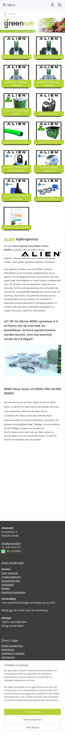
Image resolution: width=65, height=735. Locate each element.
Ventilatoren (8, 657)
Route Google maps (12, 562)
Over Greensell (9, 573)
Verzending (7, 584)
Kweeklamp (7, 649)
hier (11, 610)
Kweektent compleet (13, 653)
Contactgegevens (11, 576)
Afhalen (5, 588)
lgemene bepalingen (14, 592)
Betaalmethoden (10, 580)
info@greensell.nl (10, 543)
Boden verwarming (12, 645)
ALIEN (9, 239)
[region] (32, 687)
